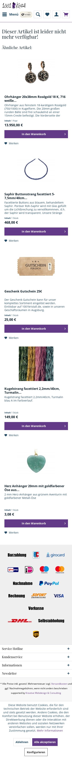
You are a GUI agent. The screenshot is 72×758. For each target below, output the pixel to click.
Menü (10, 13)
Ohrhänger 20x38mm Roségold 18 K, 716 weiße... (34, 99)
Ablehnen (22, 742)
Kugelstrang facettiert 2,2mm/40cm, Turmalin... (32, 390)
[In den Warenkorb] (36, 134)
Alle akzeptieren (45, 742)
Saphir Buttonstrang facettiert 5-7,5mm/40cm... (29, 196)
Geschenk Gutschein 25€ (23, 291)
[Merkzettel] (47, 14)
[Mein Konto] (56, 14)
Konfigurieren (36, 752)
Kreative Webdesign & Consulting (43, 693)
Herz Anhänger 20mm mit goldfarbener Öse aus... (34, 488)
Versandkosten (59, 683)
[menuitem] (10, 14)
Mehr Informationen (50, 730)
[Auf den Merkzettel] (11, 143)
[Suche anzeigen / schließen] (37, 14)
